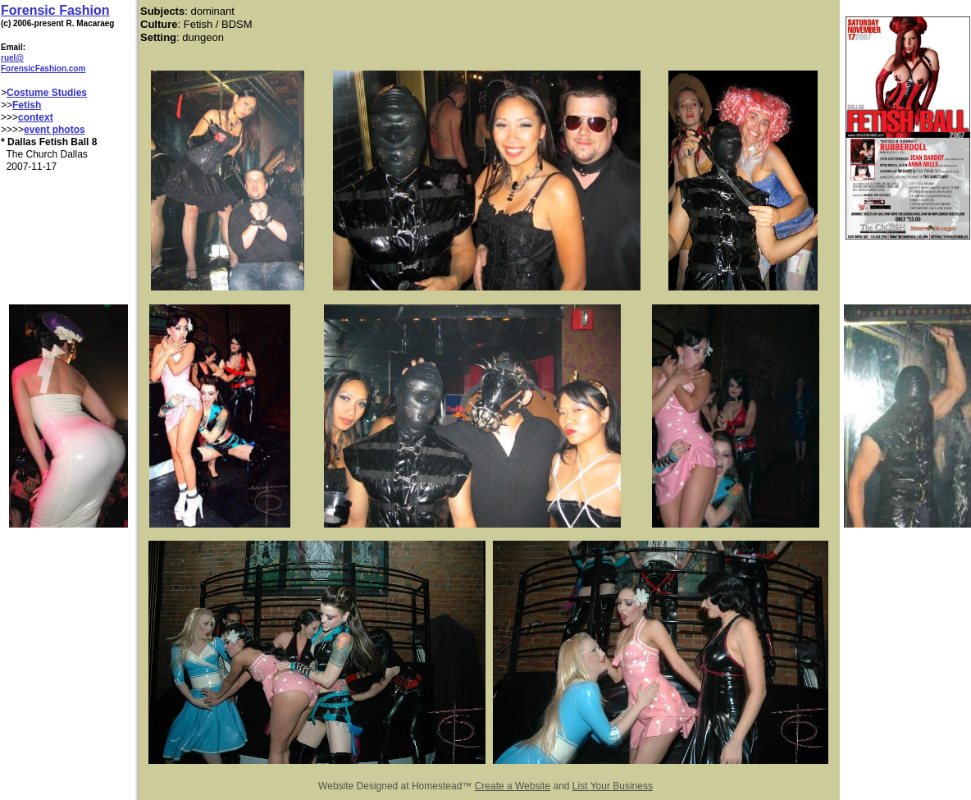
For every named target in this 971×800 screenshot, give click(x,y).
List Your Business (612, 786)
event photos (54, 129)
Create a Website (513, 786)
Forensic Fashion (55, 10)
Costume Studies (47, 92)
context (35, 117)
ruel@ (12, 57)
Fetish (26, 105)
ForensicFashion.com (43, 68)
